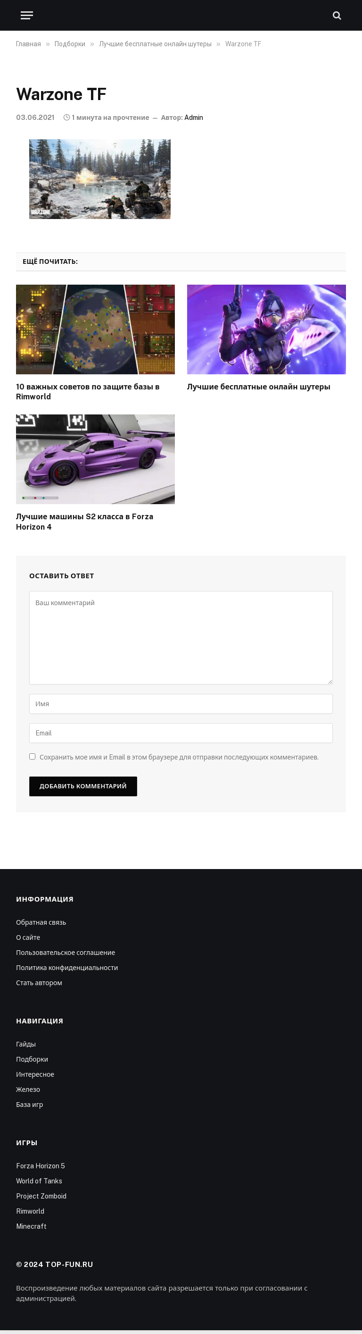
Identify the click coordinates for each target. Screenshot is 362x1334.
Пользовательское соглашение (65, 952)
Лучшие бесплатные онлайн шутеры (258, 386)
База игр (29, 1104)
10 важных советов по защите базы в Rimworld (88, 392)
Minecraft (31, 1226)
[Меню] (27, 15)
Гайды (26, 1044)
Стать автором (39, 983)
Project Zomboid (41, 1196)
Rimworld (30, 1211)
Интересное (35, 1074)
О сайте (28, 937)
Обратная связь (41, 922)
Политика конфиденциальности (67, 967)
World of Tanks (39, 1181)
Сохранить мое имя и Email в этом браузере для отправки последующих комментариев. (179, 757)
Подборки (32, 1059)
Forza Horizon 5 (40, 1166)
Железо (28, 1089)
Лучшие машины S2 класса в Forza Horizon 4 (84, 522)
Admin (193, 117)
